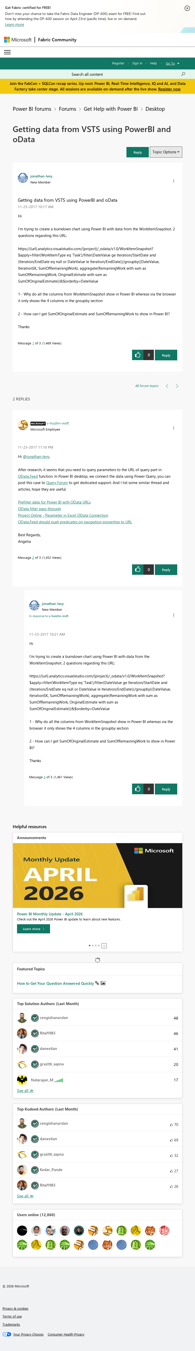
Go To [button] (170, 63)
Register (118, 63)
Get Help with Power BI (111, 108)
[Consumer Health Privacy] (66, 1334)
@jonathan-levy (36, 456)
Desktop (155, 108)
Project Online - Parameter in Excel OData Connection (63, 515)
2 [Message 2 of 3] (33, 557)
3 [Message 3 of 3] (44, 777)
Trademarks (11, 1324)
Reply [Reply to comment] (166, 569)
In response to (48, 616)
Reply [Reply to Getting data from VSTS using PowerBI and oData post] (166, 355)
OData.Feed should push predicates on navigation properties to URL (75, 521)
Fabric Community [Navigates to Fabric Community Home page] (57, 39)
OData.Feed (28, 476)
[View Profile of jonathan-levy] (41, 175)
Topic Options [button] (164, 151)
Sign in (137, 63)
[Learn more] (33, 928)
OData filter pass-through (39, 508)
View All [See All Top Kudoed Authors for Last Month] (25, 1196)
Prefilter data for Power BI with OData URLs (54, 502)
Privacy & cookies (15, 1308)
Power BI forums (32, 108)
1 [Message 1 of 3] (33, 343)
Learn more (14, 24)
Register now (169, 88)
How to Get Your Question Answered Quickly (56, 983)
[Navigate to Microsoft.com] (17, 40)
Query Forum (57, 482)
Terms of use (12, 1316)
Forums (67, 108)
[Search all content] (128, 74)
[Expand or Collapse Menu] (7, 52)
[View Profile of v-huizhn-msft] (58, 422)
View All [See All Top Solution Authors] (25, 1091)
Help (153, 63)
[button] (137, 152)
